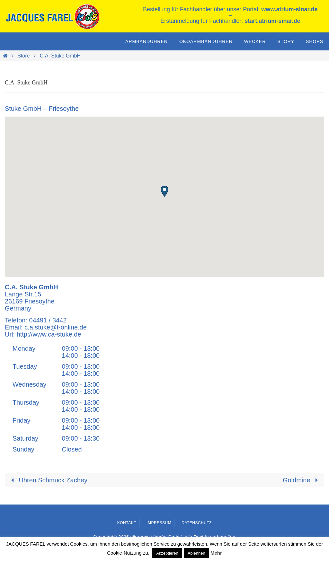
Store (23, 55)
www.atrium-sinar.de (289, 9)
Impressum (159, 522)
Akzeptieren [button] (167, 553)
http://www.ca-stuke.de (49, 334)
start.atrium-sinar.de (272, 21)
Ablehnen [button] (196, 553)
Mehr (216, 553)
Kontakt (126, 522)
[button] (164, 191)
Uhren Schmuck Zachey (47, 479)
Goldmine (302, 479)
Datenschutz (197, 522)
